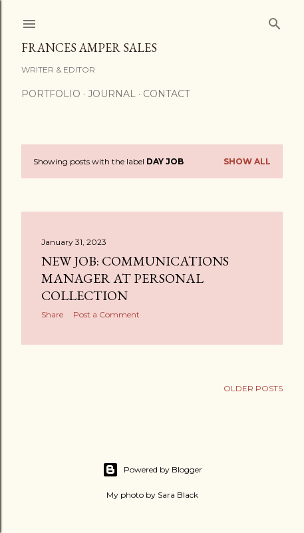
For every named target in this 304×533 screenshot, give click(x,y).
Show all (247, 161)
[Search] (275, 21)
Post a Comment (106, 314)
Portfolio (50, 94)
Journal (112, 94)
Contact (166, 94)
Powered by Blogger (152, 470)
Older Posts (253, 388)
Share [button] (52, 314)
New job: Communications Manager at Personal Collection (135, 278)
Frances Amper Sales (89, 47)
